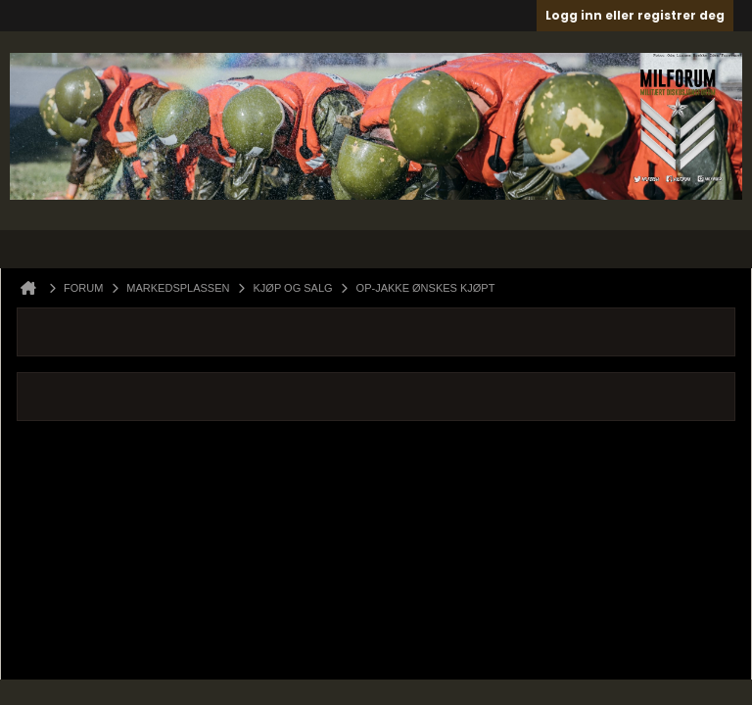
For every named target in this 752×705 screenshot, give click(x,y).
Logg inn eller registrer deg (635, 15)
